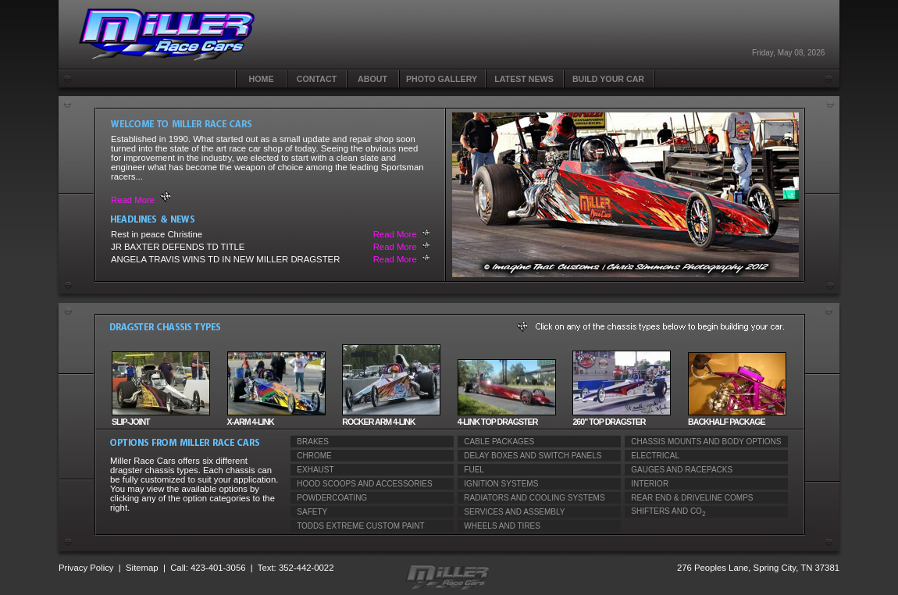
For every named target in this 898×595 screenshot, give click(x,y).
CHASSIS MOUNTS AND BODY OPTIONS (703, 441)
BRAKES (309, 441)
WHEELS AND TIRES (499, 526)
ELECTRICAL (652, 455)
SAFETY (308, 512)
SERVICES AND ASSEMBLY (511, 512)
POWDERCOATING (328, 497)
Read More (133, 200)
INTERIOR (646, 483)
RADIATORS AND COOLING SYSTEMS (531, 497)
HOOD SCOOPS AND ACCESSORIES (361, 483)
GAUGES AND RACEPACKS (678, 469)
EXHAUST (312, 469)
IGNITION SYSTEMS (498, 483)
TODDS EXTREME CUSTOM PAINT (357, 526)
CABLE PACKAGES (496, 441)
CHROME (311, 455)
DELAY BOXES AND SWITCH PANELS (530, 455)
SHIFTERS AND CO (665, 512)
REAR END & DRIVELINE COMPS (689, 497)
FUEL (471, 469)
